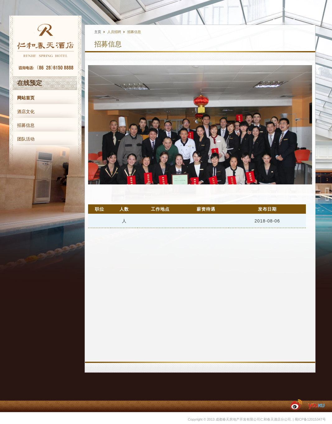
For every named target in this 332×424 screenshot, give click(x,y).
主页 (97, 32)
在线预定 (29, 82)
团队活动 (26, 138)
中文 (270, 9)
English (288, 9)
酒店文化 (26, 111)
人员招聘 (114, 32)
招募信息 (26, 125)
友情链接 (310, 9)
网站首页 (26, 97)
